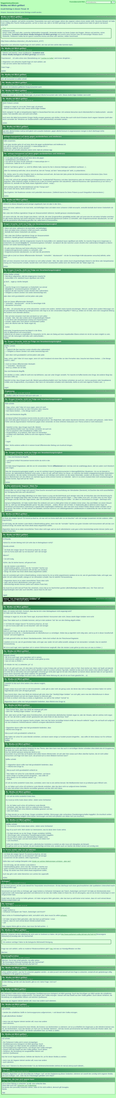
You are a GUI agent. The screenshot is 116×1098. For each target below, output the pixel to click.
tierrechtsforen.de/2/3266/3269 (105, 82)
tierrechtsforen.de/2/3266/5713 (105, 486)
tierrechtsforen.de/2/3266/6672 (105, 967)
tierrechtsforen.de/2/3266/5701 (105, 903)
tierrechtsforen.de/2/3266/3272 (105, 90)
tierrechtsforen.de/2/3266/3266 (106, 16)
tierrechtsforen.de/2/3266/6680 (105, 977)
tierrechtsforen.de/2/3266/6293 (105, 849)
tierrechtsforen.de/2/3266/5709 (105, 399)
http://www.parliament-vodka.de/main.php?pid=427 (79, 934)
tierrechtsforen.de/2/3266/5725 (105, 930)
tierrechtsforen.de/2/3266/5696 (105, 881)
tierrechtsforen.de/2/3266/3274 (105, 126)
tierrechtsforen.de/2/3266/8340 (105, 1004)
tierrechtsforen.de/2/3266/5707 (105, 341)
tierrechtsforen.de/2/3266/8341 (105, 1034)
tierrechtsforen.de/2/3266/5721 (104, 792)
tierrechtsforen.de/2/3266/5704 (105, 199)
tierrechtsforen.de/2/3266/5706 (105, 270)
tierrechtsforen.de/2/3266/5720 (105, 744)
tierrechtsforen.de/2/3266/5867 (105, 153)
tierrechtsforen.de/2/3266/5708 (105, 391)
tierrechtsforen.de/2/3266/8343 (105, 1079)
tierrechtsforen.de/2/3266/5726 (105, 956)
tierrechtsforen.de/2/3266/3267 (105, 48)
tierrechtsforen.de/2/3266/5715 (105, 651)
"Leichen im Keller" (47, 58)
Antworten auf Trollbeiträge (26, 1085)
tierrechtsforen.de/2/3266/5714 (105, 606)
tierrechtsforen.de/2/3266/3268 (105, 74)
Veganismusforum (9, 3)
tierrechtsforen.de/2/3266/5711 (105, 534)
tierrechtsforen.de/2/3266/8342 (105, 1069)
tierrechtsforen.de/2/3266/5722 (104, 820)
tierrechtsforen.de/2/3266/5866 (105, 136)
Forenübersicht (75, 2)
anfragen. (63, 915)
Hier (51, 949)
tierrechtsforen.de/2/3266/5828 (105, 452)
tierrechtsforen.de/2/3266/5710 (105, 514)
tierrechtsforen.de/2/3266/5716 (105, 679)
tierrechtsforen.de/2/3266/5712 (105, 598)
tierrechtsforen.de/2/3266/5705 (105, 224)
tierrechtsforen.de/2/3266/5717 (105, 705)
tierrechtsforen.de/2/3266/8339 (105, 989)
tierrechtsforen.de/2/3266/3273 (105, 98)
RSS (83, 2)
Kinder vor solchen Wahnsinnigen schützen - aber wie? (51, 861)
